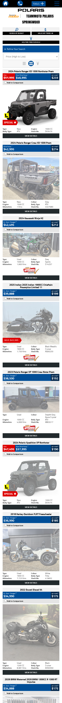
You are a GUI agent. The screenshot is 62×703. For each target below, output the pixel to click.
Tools (38, 4)
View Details (31, 135)
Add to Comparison (15, 82)
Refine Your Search (14, 49)
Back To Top (31, 622)
